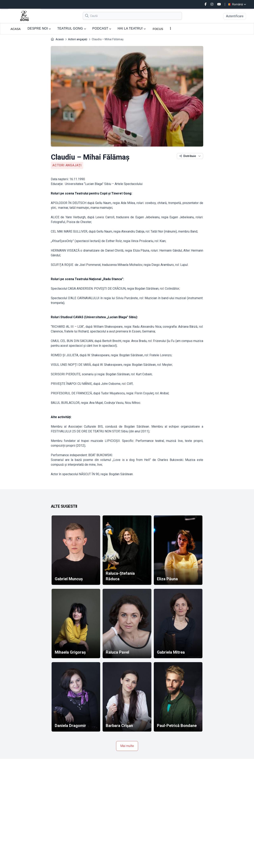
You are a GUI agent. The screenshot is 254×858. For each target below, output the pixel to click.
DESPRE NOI (39, 28)
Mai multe (127, 746)
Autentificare (234, 16)
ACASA (16, 29)
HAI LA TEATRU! (131, 28)
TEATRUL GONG (71, 28)
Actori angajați (77, 39)
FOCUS (158, 29)
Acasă (60, 39)
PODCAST (101, 28)
